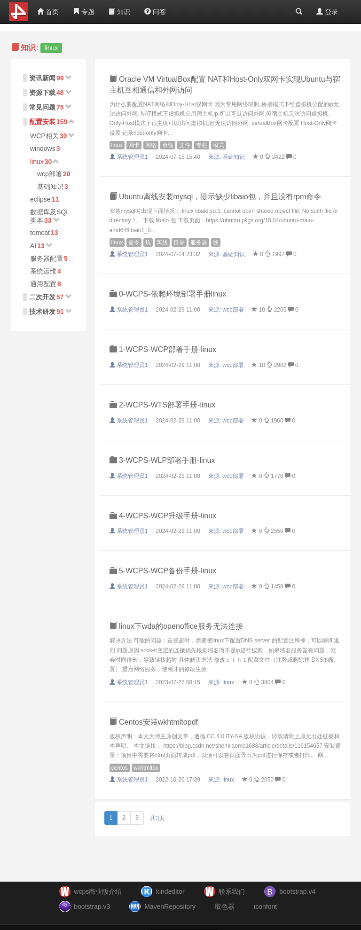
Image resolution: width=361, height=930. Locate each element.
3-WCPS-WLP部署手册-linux (162, 460)
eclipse (40, 199)
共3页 (157, 818)
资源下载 (42, 92)
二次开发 (42, 297)
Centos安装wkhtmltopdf (154, 722)
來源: (227, 157)
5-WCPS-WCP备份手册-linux (163, 571)
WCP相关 (44, 136)
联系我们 (232, 891)
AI (33, 246)
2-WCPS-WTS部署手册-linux (163, 405)
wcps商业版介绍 (98, 891)
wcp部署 (49, 174)
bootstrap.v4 (297, 891)
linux (37, 161)
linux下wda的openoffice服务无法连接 (176, 626)
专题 (83, 12)
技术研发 (42, 311)
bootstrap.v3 (92, 906)
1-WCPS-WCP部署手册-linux (163, 349)
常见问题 (42, 107)
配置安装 (42, 121)
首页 (48, 12)
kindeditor (170, 891)
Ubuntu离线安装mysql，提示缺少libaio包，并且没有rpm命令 (216, 197)
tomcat (40, 232)
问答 (155, 12)
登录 (327, 12)
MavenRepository (170, 906)
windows (42, 148)
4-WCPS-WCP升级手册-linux (163, 516)
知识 (119, 12)
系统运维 (43, 271)
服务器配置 (46, 258)
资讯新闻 (42, 78)
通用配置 (43, 284)
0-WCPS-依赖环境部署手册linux (168, 294)
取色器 (225, 906)
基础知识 (50, 186)
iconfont (265, 906)
